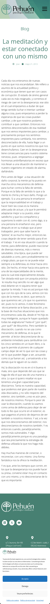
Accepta (25, 579)
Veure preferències (25, 593)
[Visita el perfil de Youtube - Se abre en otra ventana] (19, 522)
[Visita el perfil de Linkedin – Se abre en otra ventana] (4, 522)
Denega (25, 586)
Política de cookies (13, 600)
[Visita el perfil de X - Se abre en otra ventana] (12, 522)
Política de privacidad (27, 600)
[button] (44, 9)
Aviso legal (40, 600)
